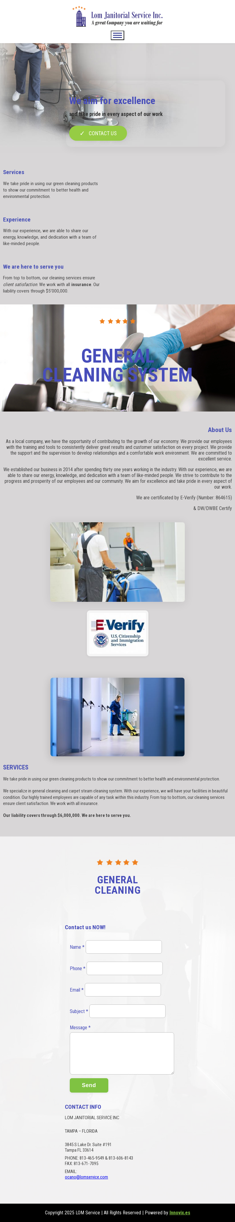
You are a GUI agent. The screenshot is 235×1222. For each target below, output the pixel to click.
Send (89, 1085)
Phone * (77, 968)
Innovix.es (180, 1213)
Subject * (79, 1011)
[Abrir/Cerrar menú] (117, 35)
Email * (77, 990)
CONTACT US (98, 133)
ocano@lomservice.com (86, 1177)
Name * (77, 947)
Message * (80, 1027)
